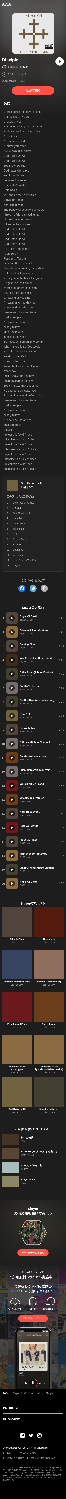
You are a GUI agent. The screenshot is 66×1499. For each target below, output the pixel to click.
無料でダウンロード (32, 1318)
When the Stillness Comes (17, 981)
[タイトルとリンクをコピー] (44, 588)
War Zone (18, 555)
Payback (17, 565)
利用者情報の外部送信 (13, 1458)
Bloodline (18, 544)
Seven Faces (20, 539)
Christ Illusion (49, 1024)
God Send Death (22, 513)
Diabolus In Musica (49, 1109)
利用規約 (7, 1453)
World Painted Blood (17, 1024)
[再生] (59, 61)
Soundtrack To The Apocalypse (17, 1068)
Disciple (49, 1393)
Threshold (18, 528)
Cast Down (19, 523)
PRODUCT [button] (11, 1408)
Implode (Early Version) (49, 981)
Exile (15, 534)
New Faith (18, 518)
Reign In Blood (17, 939)
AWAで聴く (33, 90)
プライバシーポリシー (28, 1453)
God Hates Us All (32, 483)
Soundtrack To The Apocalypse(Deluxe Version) (49, 1068)
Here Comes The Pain (25, 560)
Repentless (49, 939)
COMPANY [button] (11, 1419)
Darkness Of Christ (23, 502)
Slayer (24, 66)
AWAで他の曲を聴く (33, 1252)
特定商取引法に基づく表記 (43, 1458)
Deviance (18, 549)
